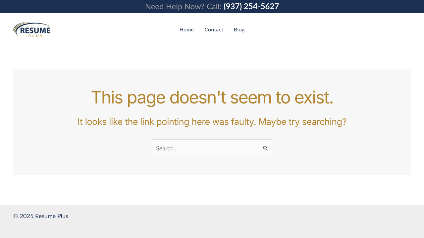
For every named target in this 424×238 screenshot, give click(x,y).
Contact (213, 29)
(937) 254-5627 (251, 6)
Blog (239, 29)
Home (187, 29)
